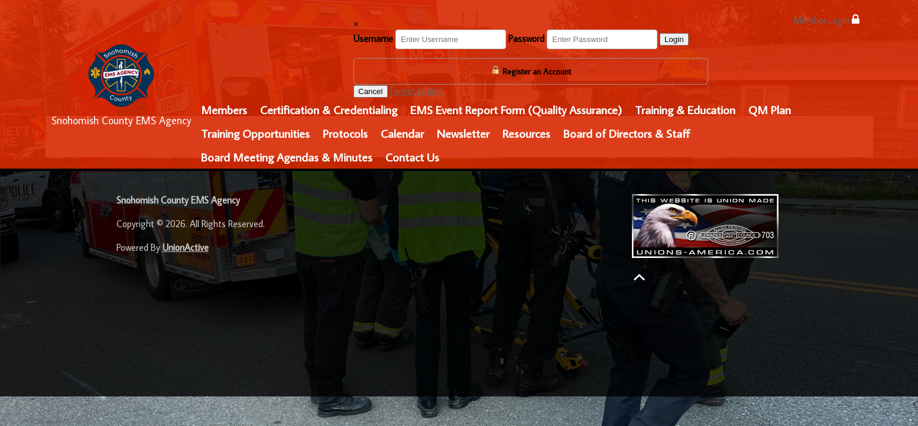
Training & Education (685, 109)
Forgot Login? (416, 90)
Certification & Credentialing (328, 109)
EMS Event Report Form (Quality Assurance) (516, 109)
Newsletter (463, 133)
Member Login (826, 20)
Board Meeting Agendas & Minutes (286, 156)
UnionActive (186, 247)
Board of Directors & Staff (626, 133)
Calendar (402, 133)
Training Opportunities (255, 133)
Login (674, 39)
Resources (526, 133)
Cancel (370, 91)
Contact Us (412, 156)
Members (224, 109)
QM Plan (769, 109)
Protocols (345, 133)
